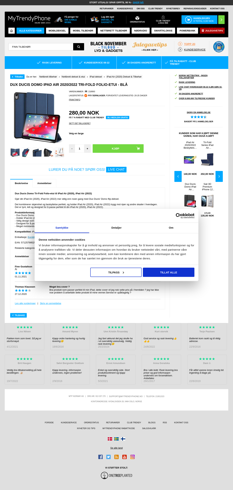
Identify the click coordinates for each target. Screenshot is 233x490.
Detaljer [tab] (116, 227)
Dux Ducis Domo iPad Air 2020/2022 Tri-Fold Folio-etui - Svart (190, 187)
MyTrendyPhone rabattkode (118, 428)
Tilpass (116, 272)
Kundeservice (125, 8)
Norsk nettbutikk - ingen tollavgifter (191, 76)
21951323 (159, 396)
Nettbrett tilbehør (113, 30)
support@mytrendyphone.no (126, 396)
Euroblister (33, 237)
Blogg (151, 422)
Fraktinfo (74, 100)
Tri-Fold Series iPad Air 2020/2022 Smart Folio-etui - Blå (207, 145)
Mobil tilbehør (83, 30)
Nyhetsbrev (173, 8)
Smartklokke (163, 30)
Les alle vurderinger (25, 303)
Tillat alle (168, 272)
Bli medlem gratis (117, 117)
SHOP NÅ (138, 2)
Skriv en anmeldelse (50, 303)
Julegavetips (214, 30)
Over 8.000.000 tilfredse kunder (194, 98)
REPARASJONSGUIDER (194, 8)
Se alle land (116, 448)
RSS (165, 422)
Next (219, 176)
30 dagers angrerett (188, 94)
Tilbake (19, 76)
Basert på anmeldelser (198, 121)
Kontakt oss (217, 8)
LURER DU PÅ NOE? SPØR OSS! (88, 169)
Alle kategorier (30, 30)
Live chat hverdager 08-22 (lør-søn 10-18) (198, 88)
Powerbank (187, 30)
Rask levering (184, 82)
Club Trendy (155, 8)
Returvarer (106, 8)
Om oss (141, 8)
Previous (178, 176)
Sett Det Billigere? (80, 123)
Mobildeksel (57, 30)
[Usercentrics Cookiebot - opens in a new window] (178, 215)
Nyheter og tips (86, 428)
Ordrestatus (91, 422)
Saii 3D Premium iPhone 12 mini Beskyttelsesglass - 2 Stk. (207, 187)
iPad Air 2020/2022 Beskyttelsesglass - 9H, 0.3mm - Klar (190, 145)
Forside (49, 422)
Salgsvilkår (149, 428)
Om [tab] (171, 227)
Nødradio (140, 30)
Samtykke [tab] (62, 227)
